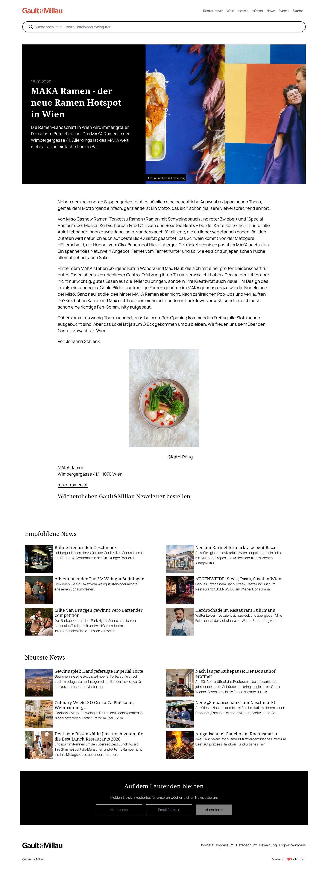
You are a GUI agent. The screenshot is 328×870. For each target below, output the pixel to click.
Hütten (257, 10)
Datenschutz (246, 845)
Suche (298, 10)
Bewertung (268, 845)
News (270, 10)
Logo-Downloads (292, 845)
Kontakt (207, 845)
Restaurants (213, 10)
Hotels (243, 10)
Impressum (225, 845)
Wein (230, 10)
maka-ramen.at (73, 485)
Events (283, 10)
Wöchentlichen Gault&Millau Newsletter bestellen (124, 496)
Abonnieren (214, 809)
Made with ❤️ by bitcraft (289, 859)
